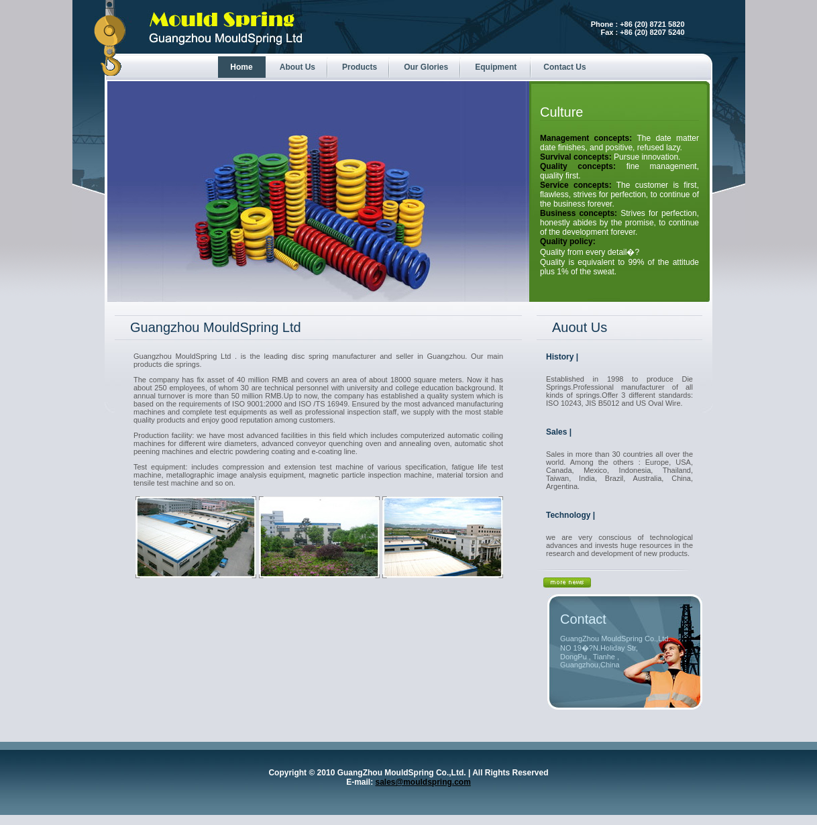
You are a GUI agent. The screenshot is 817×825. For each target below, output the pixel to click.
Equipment (495, 67)
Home (241, 67)
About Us (297, 67)
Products (359, 67)
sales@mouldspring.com (422, 782)
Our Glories (426, 67)
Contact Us (564, 67)
